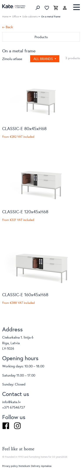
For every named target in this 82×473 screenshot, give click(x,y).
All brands (43, 58)
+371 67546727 (13, 407)
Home (5, 16)
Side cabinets (30, 16)
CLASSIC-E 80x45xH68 (24, 128)
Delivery (35, 466)
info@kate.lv (11, 401)
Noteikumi (24, 466)
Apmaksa (46, 466)
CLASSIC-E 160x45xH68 (25, 295)
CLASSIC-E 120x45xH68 (25, 212)
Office (15, 16)
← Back (7, 27)
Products (41, 36)
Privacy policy (10, 466)
